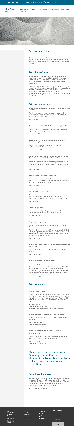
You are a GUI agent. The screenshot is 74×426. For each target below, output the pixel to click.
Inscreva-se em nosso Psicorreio (57, 411)
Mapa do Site (26, 414)
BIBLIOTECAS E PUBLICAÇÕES (44, 9)
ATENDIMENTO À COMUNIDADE (64, 9)
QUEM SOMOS (12, 9)
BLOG (11, 11)
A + (70, 2)
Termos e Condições (25, 412)
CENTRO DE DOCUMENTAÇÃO (54, 9)
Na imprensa (10, 418)
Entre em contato (27, 417)
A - (66, 2)
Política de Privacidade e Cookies (10, 421)
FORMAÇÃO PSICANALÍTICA (24, 9)
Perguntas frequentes (10, 415)
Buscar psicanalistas (10, 412)
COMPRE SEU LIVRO (23, 11)
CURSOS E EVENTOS (33, 9)
